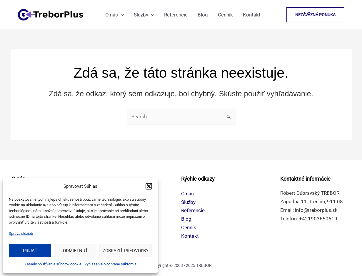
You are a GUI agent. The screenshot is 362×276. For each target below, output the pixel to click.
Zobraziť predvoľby (126, 250)
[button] (149, 186)
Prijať (30, 250)
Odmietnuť (75, 250)
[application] (121, 14)
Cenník (188, 227)
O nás (187, 194)
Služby (188, 202)
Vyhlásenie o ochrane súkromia (110, 264)
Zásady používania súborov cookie (52, 264)
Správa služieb (21, 233)
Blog (186, 219)
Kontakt (190, 236)
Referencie (193, 210)
